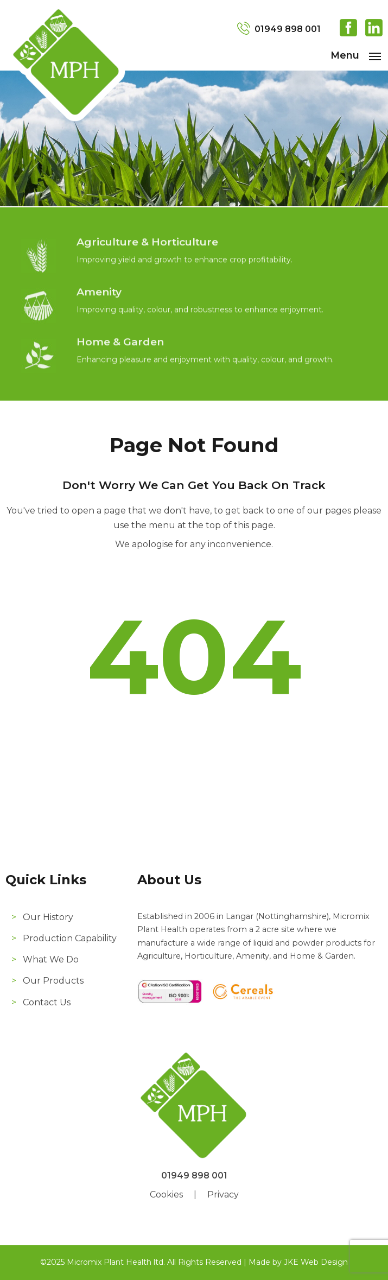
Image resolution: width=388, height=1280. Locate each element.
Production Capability (70, 938)
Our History (48, 917)
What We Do (51, 959)
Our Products (53, 980)
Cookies (166, 1194)
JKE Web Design (316, 1262)
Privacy (223, 1194)
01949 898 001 (288, 29)
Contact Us (47, 1002)
